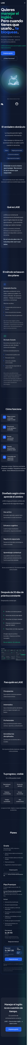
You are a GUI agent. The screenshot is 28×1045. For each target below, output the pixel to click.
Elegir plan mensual (13, 943)
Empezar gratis (13, 871)
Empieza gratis (8, 53)
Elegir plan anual (13, 960)
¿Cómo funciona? (9, 58)
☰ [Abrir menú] (24, 3)
